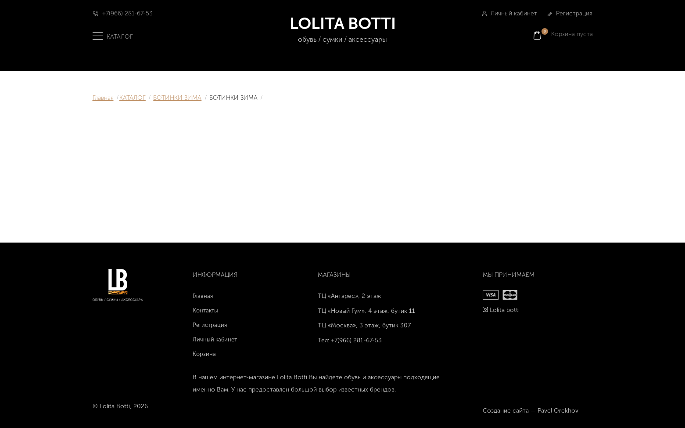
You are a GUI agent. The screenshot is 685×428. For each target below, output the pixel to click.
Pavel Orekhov (558, 410)
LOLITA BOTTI (342, 30)
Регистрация (570, 13)
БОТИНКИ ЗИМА (177, 98)
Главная (103, 98)
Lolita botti (505, 310)
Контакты (205, 310)
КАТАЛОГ (132, 98)
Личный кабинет (509, 13)
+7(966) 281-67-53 (127, 13)
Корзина (204, 354)
